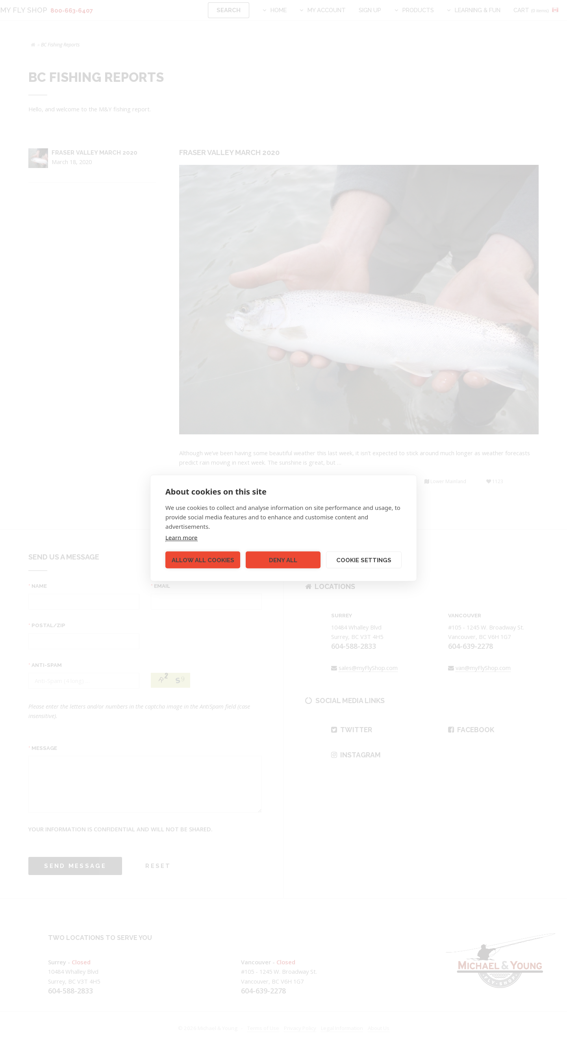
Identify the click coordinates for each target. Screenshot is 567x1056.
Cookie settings (363, 559)
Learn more (181, 537)
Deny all (283, 559)
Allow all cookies (203, 559)
